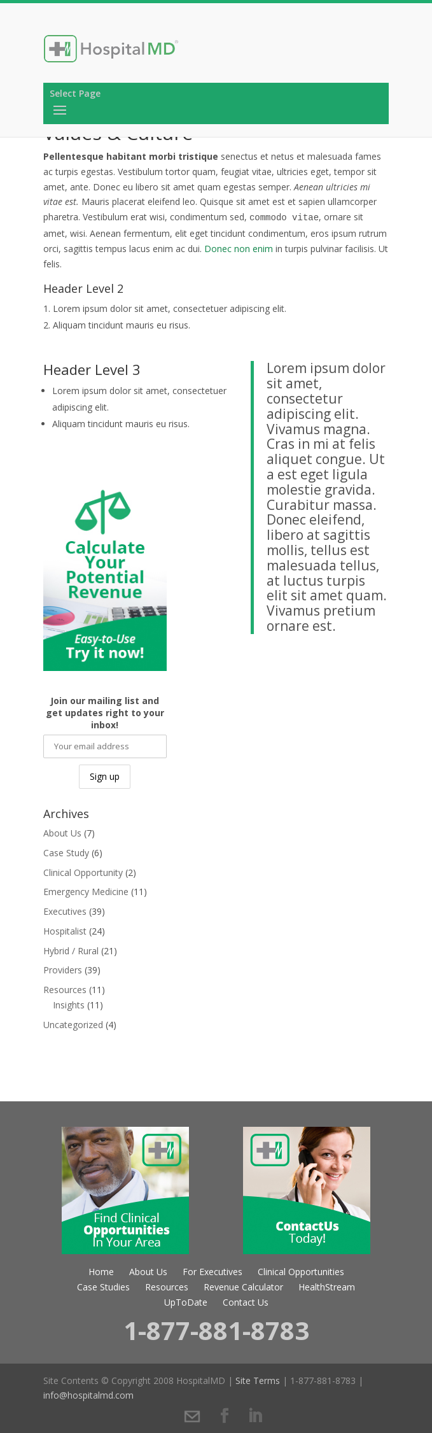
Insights (69, 1005)
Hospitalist (65, 931)
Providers (62, 970)
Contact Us (245, 1302)
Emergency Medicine (86, 892)
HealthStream (326, 1287)
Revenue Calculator (243, 1287)
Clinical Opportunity (83, 872)
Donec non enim (238, 249)
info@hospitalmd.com (88, 1395)
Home (101, 1272)
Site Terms (257, 1380)
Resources (65, 990)
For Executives (212, 1272)
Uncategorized (73, 1025)
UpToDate (185, 1302)
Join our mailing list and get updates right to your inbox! (105, 713)
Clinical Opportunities (301, 1272)
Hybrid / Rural (71, 951)
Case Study (66, 853)
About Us (62, 833)
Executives (65, 911)
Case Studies (103, 1287)
